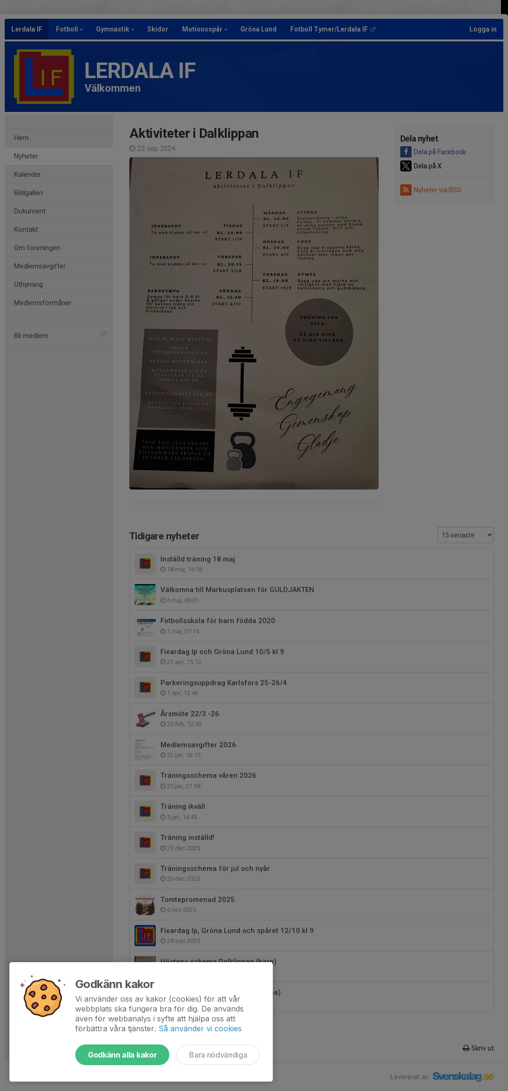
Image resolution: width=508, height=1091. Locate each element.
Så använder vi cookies (200, 1028)
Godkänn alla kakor (122, 1054)
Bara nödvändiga (218, 1054)
